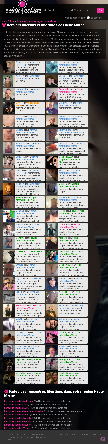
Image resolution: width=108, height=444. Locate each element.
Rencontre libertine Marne (17, 408)
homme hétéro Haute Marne (71, 132)
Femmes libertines (20, 437)
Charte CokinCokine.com (29, 434)
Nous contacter (12, 434)
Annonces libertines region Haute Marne (36, 21)
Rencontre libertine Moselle (18, 418)
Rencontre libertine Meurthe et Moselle (23, 411)
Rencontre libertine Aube (16, 404)
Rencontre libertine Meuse (17, 414)
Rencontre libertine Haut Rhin (18, 424)
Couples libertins (35, 437)
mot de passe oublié (75, 17)
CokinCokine (8, 21)
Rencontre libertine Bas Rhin (18, 421)
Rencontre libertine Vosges (17, 428)
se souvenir (94, 17)
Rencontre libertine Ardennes (18, 401)
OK (100, 10)
